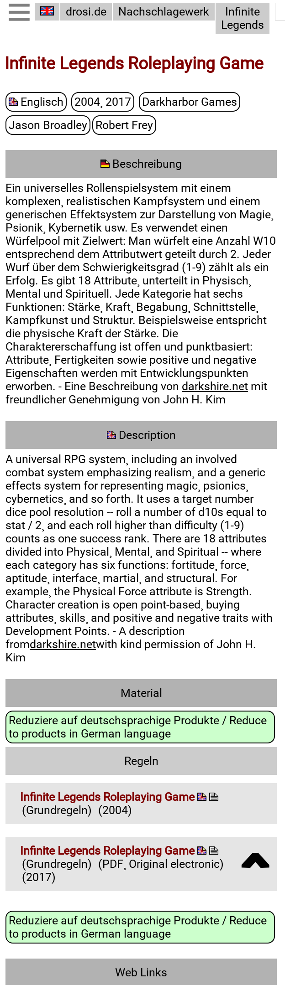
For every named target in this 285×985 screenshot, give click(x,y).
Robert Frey (124, 125)
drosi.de (86, 11)
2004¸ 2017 (102, 102)
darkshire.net (215, 386)
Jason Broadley (48, 125)
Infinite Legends (242, 18)
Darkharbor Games (189, 102)
